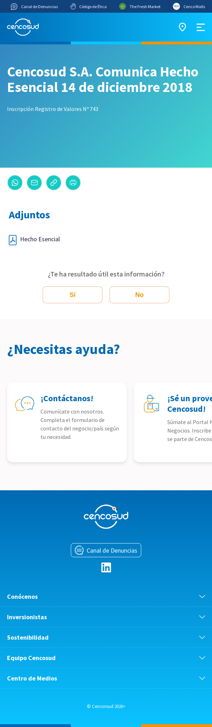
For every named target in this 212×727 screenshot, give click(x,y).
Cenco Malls (189, 6)
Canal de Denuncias (34, 6)
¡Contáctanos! (66, 398)
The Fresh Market (140, 6)
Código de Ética (88, 6)
